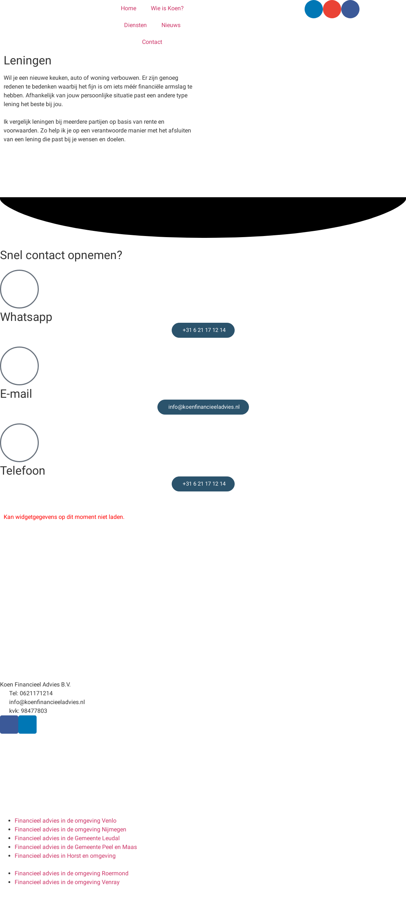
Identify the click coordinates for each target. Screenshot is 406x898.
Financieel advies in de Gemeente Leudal (67, 838)
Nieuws (170, 25)
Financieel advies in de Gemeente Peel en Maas (76, 846)
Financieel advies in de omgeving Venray (67, 882)
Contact (152, 41)
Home (128, 8)
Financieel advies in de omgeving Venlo (65, 820)
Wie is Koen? (167, 8)
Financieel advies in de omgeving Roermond (71, 873)
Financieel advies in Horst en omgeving (65, 855)
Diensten (135, 25)
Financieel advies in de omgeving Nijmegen (70, 829)
